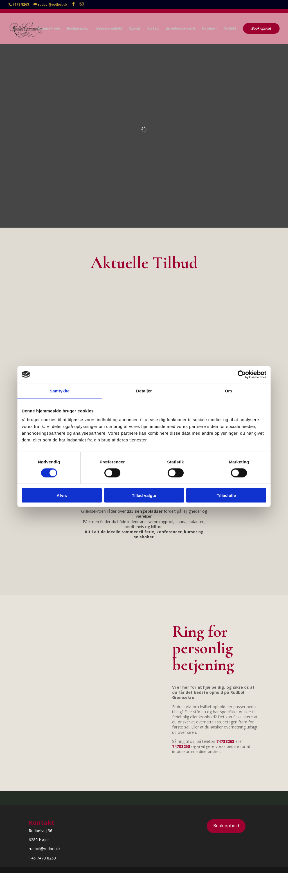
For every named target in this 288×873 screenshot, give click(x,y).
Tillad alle (226, 495)
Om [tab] (228, 390)
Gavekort (209, 24)
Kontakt (230, 24)
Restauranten (77, 24)
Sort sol (153, 24)
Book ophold (261, 24)
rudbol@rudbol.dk (44, 848)
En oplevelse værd (180, 24)
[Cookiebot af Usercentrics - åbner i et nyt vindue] (241, 374)
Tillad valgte (144, 495)
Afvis (62, 495)
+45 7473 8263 (42, 858)
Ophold (134, 24)
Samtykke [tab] (60, 390)
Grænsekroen (49, 24)
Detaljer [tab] (144, 390)
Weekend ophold (108, 24)
